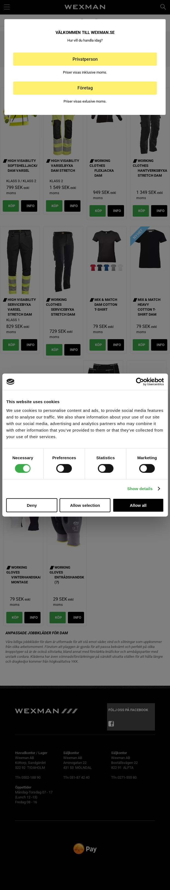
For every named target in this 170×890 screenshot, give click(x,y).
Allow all (138, 505)
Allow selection (85, 505)
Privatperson (85, 59)
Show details (140, 488)
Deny (32, 505)
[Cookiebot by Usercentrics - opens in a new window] (140, 382)
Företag (85, 88)
